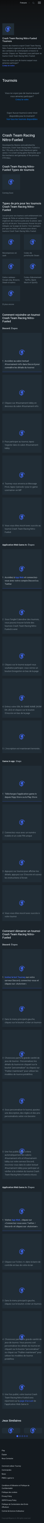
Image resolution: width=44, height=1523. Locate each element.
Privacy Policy (7, 1496)
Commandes (6, 1470)
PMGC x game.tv (8, 1478)
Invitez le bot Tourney (15, 977)
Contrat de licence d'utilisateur (13, 1511)
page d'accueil (26, 1401)
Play (3, 1450)
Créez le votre (8, 65)
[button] (17, 1436)
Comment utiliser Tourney (11, 1466)
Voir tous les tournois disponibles (22, 119)
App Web (19, 577)
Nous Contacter (7, 1458)
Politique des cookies (9, 1492)
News (4, 1474)
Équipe (4, 1454)
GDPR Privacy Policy (9, 1500)
